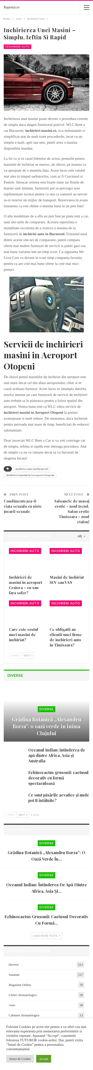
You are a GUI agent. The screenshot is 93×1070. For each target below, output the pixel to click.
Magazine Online (20, 985)
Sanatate (14, 975)
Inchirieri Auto (17, 46)
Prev (15, 655)
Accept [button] (43, 1059)
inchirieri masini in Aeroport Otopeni (30, 475)
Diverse (46, 709)
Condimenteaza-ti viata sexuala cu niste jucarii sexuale (23, 506)
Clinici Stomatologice (23, 995)
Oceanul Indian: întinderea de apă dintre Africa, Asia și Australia (56, 755)
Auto (12, 1005)
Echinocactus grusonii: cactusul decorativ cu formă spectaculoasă (58, 778)
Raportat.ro (11, 7)
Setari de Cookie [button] (20, 1059)
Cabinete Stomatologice (24, 1015)
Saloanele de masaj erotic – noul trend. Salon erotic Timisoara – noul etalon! (71, 511)
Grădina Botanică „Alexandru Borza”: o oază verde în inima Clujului (46, 726)
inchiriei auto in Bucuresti (31, 469)
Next (28, 655)
